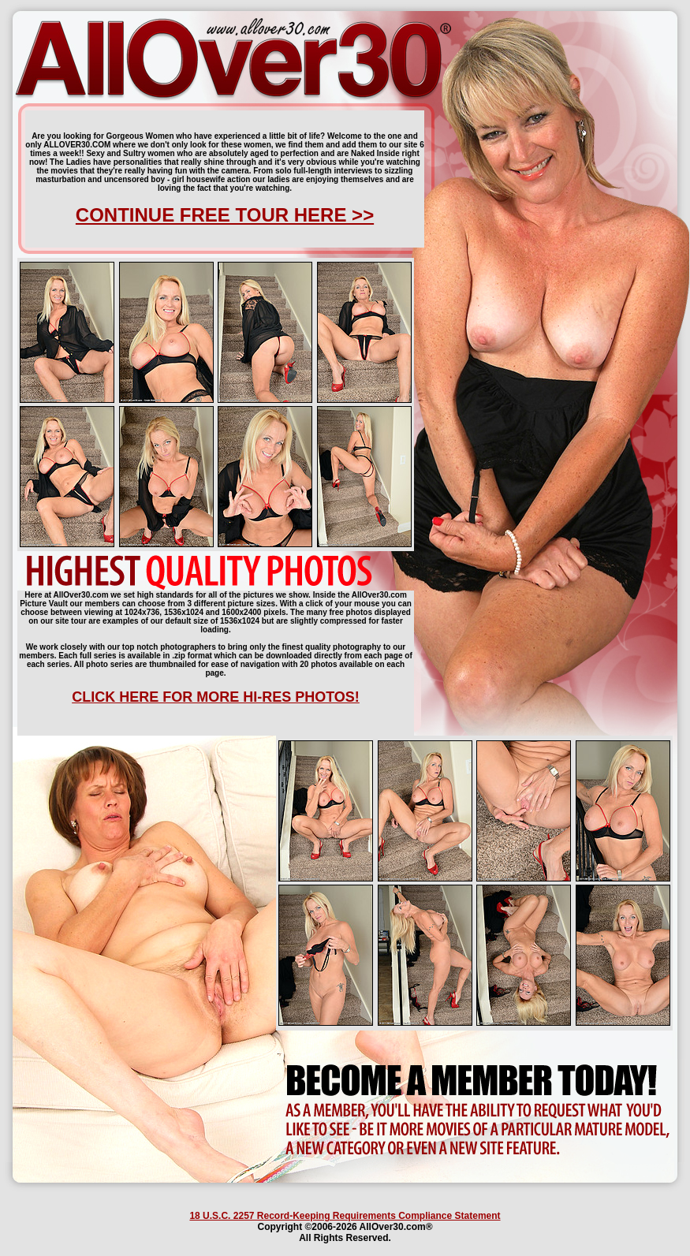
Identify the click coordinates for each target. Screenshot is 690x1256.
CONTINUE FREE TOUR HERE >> (225, 214)
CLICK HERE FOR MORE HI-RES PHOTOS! (216, 697)
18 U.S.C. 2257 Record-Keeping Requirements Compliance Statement (344, 1215)
